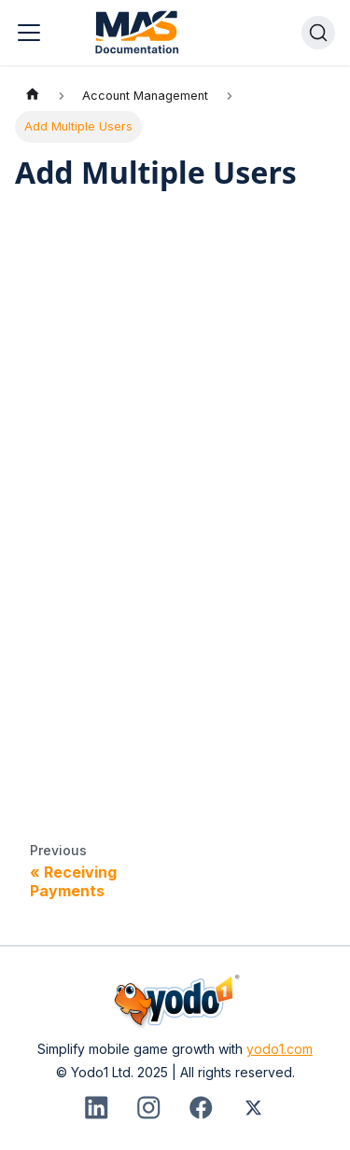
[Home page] (32, 95)
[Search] (318, 32)
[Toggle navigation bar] (29, 33)
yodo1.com (279, 1049)
